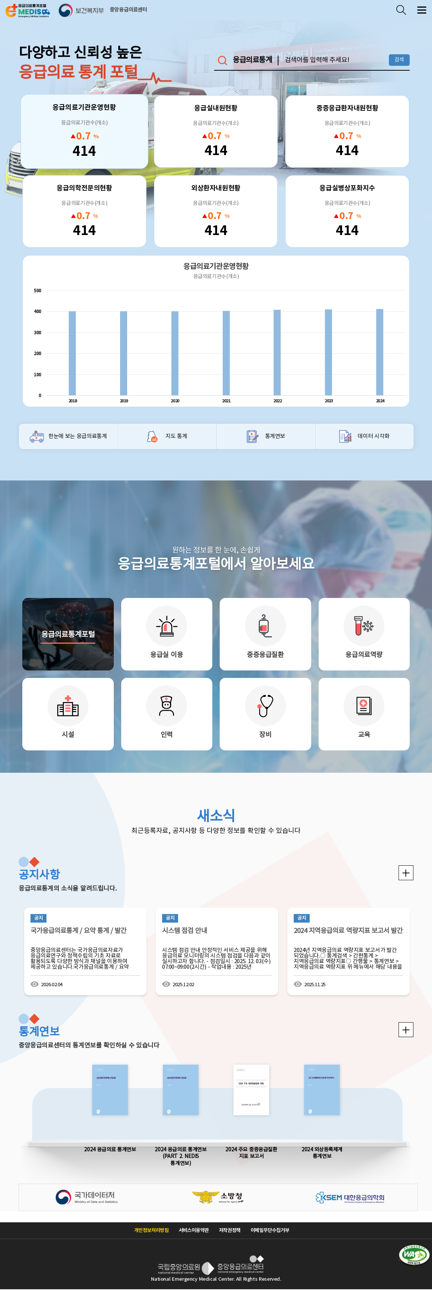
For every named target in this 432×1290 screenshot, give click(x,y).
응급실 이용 (166, 655)
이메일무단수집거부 (270, 1230)
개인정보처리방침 (151, 1230)
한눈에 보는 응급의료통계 (77, 436)
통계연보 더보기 (406, 1029)
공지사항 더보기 (406, 872)
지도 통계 (176, 436)
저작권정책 (230, 1230)
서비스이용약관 (194, 1230)
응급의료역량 (364, 655)
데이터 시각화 (374, 436)
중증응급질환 (265, 655)
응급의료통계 (252, 60)
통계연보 (275, 436)
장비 (265, 735)
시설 (68, 735)
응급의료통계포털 (68, 635)
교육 (364, 735)
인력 (167, 735)
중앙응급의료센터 (128, 10)
